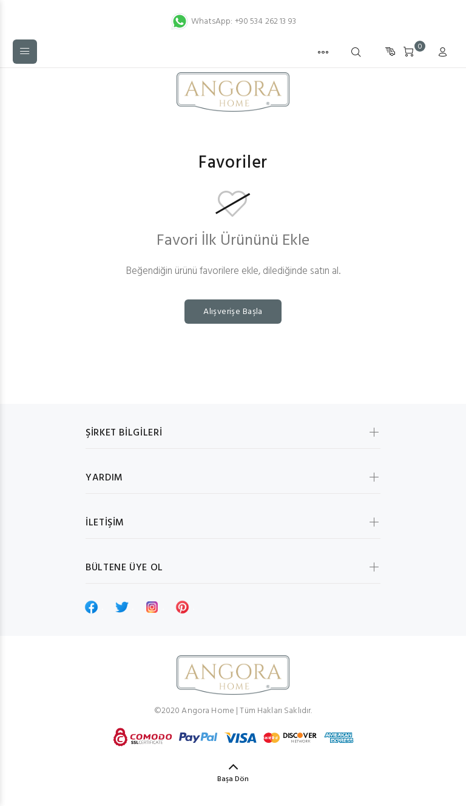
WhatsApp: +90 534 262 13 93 (233, 22)
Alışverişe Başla (233, 312)
